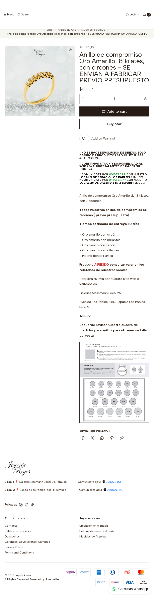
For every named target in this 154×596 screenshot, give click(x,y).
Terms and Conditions (19, 556)
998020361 (113, 485)
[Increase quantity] (145, 103)
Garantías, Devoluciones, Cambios (27, 545)
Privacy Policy (14, 551)
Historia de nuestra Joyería (96, 535)
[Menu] (8, 14)
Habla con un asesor (18, 535)
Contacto (11, 529)
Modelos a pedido (93, 33)
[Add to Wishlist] (97, 142)
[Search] (23, 14)
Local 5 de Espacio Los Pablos (104, 181)
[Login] (133, 14)
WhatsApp (117, 178)
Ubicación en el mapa (93, 529)
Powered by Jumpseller (44, 583)
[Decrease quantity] (83, 103)
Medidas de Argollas (92, 540)
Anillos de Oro (67, 33)
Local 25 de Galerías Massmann (105, 186)
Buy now (114, 127)
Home (49, 33)
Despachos (12, 540)
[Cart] (147, 14)
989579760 (114, 494)
